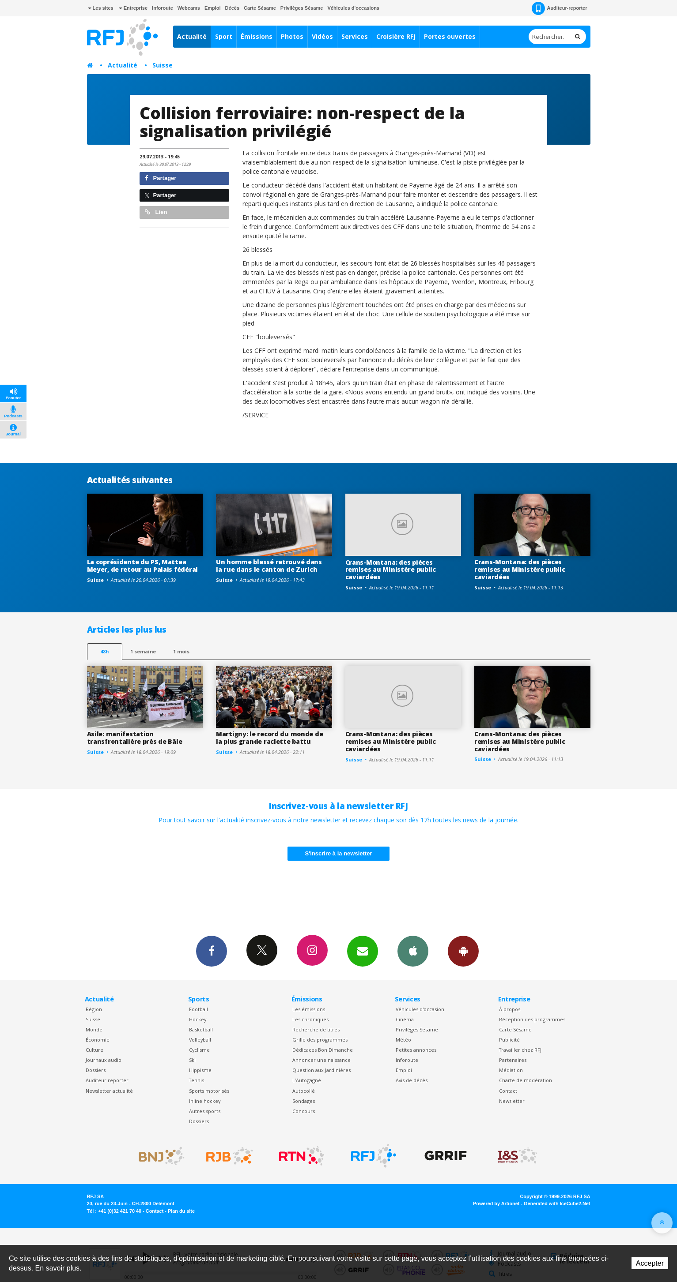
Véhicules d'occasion (420, 1009)
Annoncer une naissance (321, 1060)
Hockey (197, 1019)
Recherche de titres (316, 1029)
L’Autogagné (306, 1080)
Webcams (189, 8)
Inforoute (162, 8)
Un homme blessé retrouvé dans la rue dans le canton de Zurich (269, 566)
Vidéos (322, 36)
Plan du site (181, 1211)
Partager (160, 178)
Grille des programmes (320, 1039)
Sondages (303, 1101)
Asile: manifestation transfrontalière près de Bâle (134, 738)
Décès (232, 8)
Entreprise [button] (133, 8)
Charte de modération (525, 1080)
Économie (98, 1039)
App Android (463, 951)
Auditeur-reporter (559, 8)
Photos (292, 36)
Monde (94, 1029)
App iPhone (412, 951)
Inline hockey (204, 1101)
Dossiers (96, 1070)
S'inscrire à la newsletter (338, 853)
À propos (509, 1009)
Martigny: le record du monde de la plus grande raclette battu (269, 738)
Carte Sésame (260, 8)
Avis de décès (411, 1080)
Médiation (511, 1070)
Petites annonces (416, 1050)
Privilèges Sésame (301, 8)
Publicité (509, 1039)
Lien (156, 212)
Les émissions (308, 1009)
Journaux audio (103, 1060)
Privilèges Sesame (417, 1029)
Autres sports (204, 1111)
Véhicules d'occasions (353, 8)
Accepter (650, 1263)
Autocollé (303, 1091)
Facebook (211, 951)
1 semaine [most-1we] (143, 651)
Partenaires (512, 1060)
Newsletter (512, 1101)
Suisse (162, 65)
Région (94, 1009)
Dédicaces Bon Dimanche (322, 1050)
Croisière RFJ (396, 36)
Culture (94, 1050)
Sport (223, 36)
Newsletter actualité (109, 1091)
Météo (403, 1039)
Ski (192, 1060)
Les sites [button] (100, 8)
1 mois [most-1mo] (181, 651)
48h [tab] (104, 651)
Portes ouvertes (450, 36)
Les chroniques (310, 1019)
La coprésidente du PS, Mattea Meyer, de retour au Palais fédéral (142, 566)
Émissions (256, 36)
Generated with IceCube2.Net (557, 1203)
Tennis (196, 1080)
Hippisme (200, 1070)
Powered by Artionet (496, 1203)
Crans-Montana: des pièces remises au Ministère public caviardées (390, 569)
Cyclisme (199, 1050)
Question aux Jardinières (321, 1070)
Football (198, 1009)
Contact (508, 1091)
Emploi (212, 8)
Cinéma (405, 1019)
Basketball (201, 1029)
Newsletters (362, 951)
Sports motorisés (209, 1091)
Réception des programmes (532, 1019)
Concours (303, 1111)
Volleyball (200, 1039)
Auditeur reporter (107, 1080)
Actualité (192, 36)
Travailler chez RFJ (520, 1050)
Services (354, 36)
